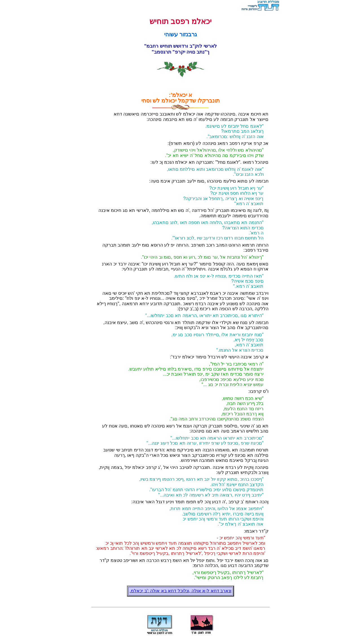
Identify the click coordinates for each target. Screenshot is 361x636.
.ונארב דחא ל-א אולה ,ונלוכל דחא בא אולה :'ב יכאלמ (181, 590)
